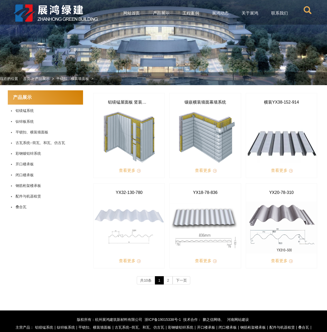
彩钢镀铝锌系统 (25, 153)
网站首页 (131, 13)
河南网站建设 (238, 319)
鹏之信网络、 (213, 319)
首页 (26, 79)
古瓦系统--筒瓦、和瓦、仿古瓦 (37, 143)
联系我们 (279, 13)
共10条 (146, 280)
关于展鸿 (250, 13)
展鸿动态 (220, 13)
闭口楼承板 (22, 175)
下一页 (181, 280)
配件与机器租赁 (25, 196)
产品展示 (161, 13)
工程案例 (190, 13)
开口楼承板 (22, 164)
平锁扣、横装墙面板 (72, 79)
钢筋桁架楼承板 (25, 186)
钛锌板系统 (22, 121)
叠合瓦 (18, 207)
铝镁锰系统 (22, 111)
